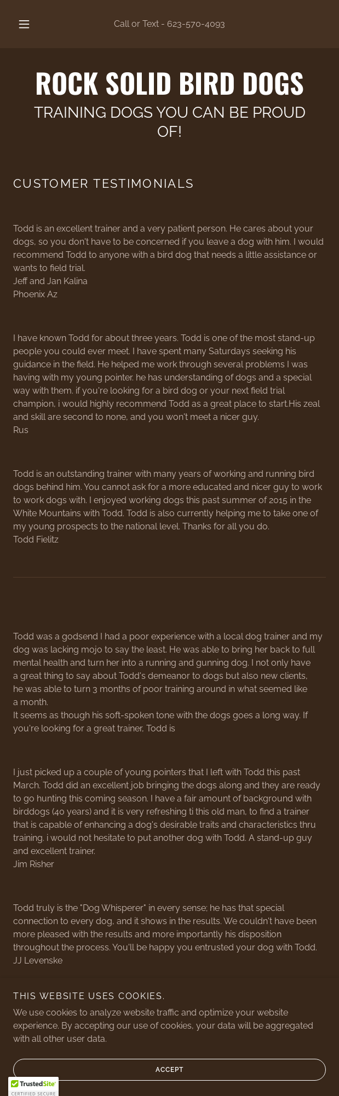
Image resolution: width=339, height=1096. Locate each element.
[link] (169, 82)
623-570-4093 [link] (196, 24)
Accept (98, 1077)
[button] (27, 24)
